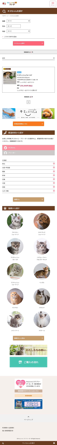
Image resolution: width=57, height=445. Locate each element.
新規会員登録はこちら (28, 124)
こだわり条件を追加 (9, 37)
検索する (28, 199)
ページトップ (28, 418)
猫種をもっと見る (28, 338)
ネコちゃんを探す (28, 43)
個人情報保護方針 (7, 431)
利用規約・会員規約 (8, 428)
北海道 (4, 160)
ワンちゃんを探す (28, 443)
